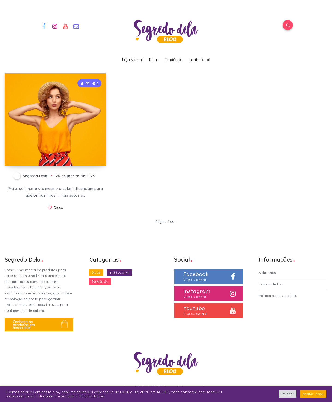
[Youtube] (65, 26)
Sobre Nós (267, 273)
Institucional (199, 59)
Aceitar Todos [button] (313, 394)
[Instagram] (54, 26)
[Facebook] (44, 26)
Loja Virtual (132, 59)
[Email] (76, 26)
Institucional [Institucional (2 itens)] (119, 272)
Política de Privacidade (278, 296)
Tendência (174, 59)
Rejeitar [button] (288, 394)
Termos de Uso (271, 284)
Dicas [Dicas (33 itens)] (96, 272)
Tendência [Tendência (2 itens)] (100, 281)
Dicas (154, 59)
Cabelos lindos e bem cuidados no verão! (54, 149)
